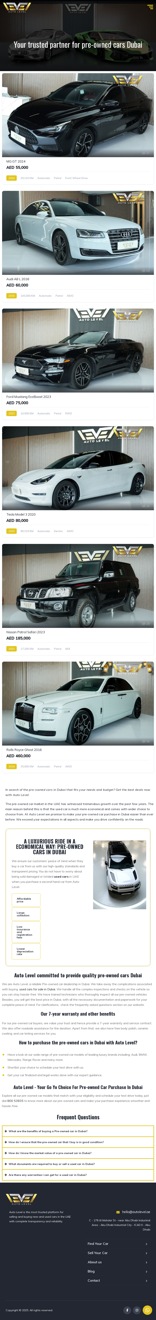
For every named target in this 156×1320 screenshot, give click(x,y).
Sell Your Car (98, 1253)
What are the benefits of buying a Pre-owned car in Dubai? (48, 1131)
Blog (91, 1271)
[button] (78, 1131)
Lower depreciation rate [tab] (25, 951)
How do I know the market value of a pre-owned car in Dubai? (50, 1153)
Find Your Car (98, 1244)
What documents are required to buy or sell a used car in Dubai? (52, 1164)
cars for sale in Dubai (41, 989)
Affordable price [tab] (24, 900)
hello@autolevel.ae (133, 1212)
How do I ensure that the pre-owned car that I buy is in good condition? (56, 1142)
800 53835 (15, 1101)
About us (95, 1262)
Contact (94, 1280)
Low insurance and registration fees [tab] (24, 932)
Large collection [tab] (23, 914)
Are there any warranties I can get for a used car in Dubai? (48, 1175)
